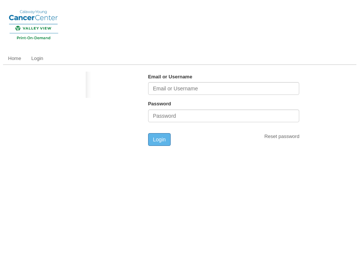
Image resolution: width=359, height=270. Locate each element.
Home (14, 58)
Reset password (281, 136)
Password (159, 103)
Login (37, 58)
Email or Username (170, 77)
